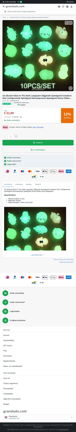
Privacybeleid (38, 388)
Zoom (69, 23)
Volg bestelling (38, 340)
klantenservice (64, 429)
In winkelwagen (38, 149)
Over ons (38, 378)
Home (4, 17)
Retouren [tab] (38, 184)
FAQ (38, 350)
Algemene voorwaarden (38, 398)
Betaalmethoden (38, 361)
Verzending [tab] (19, 184)
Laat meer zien (38, 255)
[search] (40, 11)
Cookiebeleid (38, 393)
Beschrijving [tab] (8, 184)
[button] (38, 417)
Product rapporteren (38, 383)
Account (38, 335)
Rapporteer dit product (66, 262)
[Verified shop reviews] (21, 2)
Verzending (38, 355)
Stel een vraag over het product (63, 259)
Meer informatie (38, 127)
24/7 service (70, 2)
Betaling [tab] (28, 184)
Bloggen (38, 404)
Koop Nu (38, 142)
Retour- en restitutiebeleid (38, 366)
